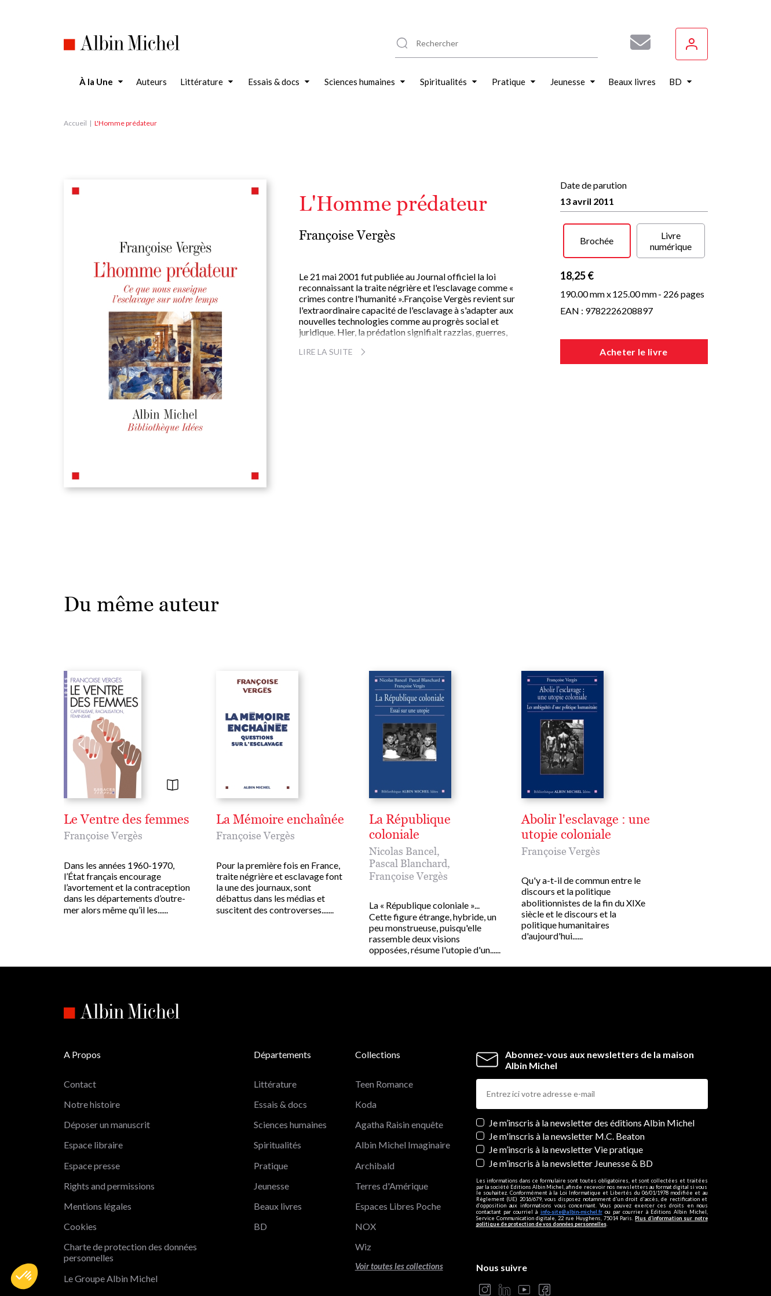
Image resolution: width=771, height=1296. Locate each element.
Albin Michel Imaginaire (111, 1234)
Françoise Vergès (347, 235)
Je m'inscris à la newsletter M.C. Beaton (567, 1051)
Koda (366, 1019)
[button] (24, 1276)
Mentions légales (97, 1121)
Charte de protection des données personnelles (130, 1167)
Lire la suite (334, 352)
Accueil (75, 123)
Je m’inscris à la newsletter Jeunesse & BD (571, 1078)
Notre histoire (92, 1019)
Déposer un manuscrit (107, 1039)
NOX (365, 1141)
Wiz (363, 1162)
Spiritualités (277, 1060)
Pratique (271, 1080)
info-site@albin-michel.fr (571, 1127)
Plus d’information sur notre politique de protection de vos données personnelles (592, 1136)
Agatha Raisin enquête (399, 1039)
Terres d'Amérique (391, 1100)
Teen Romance (384, 998)
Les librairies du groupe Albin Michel (136, 1214)
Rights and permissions (109, 1100)
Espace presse (92, 1080)
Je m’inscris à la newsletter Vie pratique (566, 1064)
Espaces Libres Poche (398, 1121)
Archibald (374, 1080)
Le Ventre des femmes (126, 819)
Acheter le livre (633, 351)
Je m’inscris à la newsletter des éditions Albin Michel (592, 1038)
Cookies (80, 1141)
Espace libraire (93, 1060)
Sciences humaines (290, 1039)
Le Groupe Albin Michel (111, 1193)
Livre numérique (671, 241)
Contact (80, 998)
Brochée (596, 240)
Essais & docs (280, 1019)
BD (260, 1141)
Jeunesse (271, 1100)
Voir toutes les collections (399, 1182)
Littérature (275, 998)
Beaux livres (278, 1121)
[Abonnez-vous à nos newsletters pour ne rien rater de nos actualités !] (636, 42)
